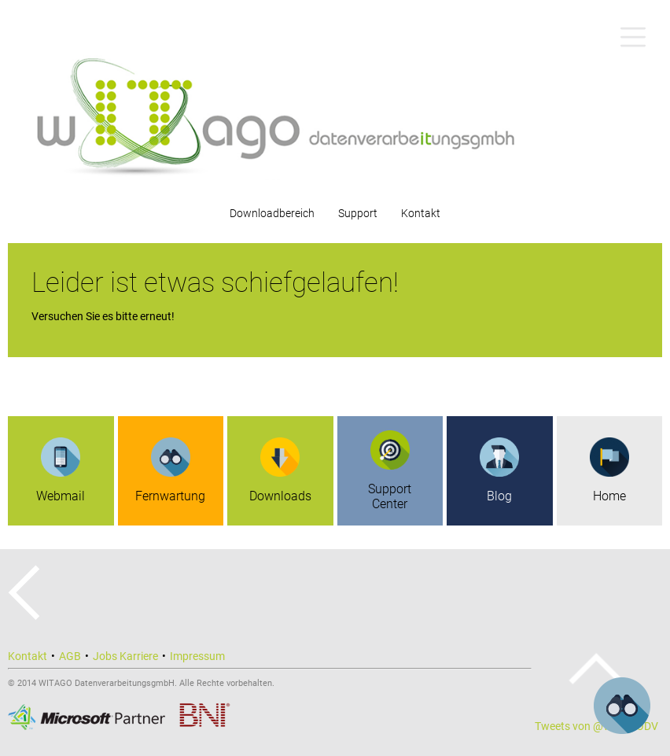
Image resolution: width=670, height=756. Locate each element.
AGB (70, 656)
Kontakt (420, 213)
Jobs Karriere (125, 656)
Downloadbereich (272, 213)
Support (357, 213)
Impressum (197, 656)
